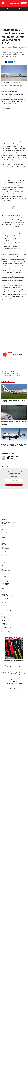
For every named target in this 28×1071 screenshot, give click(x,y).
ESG (2, 529)
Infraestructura (5, 583)
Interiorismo (4, 586)
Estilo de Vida (5, 631)
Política (20, 8)
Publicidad (13, 679)
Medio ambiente (5, 590)
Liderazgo (4, 605)
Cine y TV (4, 573)
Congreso (4, 539)
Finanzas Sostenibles (7, 595)
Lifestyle (3, 619)
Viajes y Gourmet (6, 555)
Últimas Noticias (7, 8)
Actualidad (4, 603)
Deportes (3, 572)
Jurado (3, 633)
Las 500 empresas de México (14, 660)
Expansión (4, 519)
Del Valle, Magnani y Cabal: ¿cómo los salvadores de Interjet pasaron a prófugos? (13, 423)
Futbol (3, 612)
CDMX (3, 540)
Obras (3, 527)
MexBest (3, 623)
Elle (2, 559)
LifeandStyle (4, 532)
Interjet (17, 375)
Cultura (3, 557)
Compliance (13, 681)
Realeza (3, 550)
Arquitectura (4, 584)
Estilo (2, 569)
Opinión (3, 543)
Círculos (3, 551)
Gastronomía (4, 624)
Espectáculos (5, 548)
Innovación (4, 597)
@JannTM (16, 91)
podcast (10, 352)
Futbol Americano (6, 614)
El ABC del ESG (5, 598)
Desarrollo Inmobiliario (7, 581)
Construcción (5, 580)
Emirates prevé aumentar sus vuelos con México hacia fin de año (13, 401)
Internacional (4, 525)
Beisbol (3, 613)
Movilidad (4, 594)
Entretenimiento (5, 570)
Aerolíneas (13, 371)
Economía (4, 523)
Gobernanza (4, 592)
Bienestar (4, 630)
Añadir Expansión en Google (21, 61)
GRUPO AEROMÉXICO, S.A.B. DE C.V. (10, 373)
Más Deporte (4, 617)
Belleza (3, 554)
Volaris (11, 375)
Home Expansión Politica (8, 522)
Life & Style (4, 568)
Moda (2, 552)
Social (3, 591)
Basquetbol (4, 616)
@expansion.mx (14, 667)
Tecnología (4, 526)
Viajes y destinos (6, 627)
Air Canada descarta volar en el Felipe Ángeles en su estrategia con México (13, 444)
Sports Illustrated (6, 610)
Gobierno (3, 536)
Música (3, 575)
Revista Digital (24, 3)
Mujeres (3, 530)
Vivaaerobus (5, 375)
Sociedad (4, 544)
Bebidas (3, 626)
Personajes (4, 628)
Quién (2, 547)
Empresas (14, 8)
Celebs (3, 563)
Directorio (13, 688)
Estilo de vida (5, 565)
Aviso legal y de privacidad (14, 683)
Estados (3, 541)
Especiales (4, 608)
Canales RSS (14, 686)
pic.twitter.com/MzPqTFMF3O (13, 243)
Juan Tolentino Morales (13, 456)
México (3, 537)
